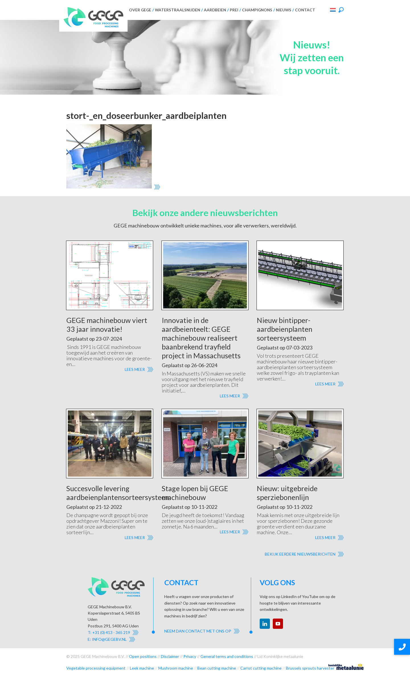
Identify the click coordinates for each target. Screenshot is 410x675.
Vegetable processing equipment (96, 668)
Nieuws (283, 10)
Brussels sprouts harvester (310, 668)
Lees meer (135, 369)
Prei (234, 10)
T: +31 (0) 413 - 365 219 (109, 632)
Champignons (257, 10)
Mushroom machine (175, 668)
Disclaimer (170, 656)
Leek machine (142, 668)
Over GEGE (140, 10)
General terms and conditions (226, 656)
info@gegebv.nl (109, 639)
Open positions (143, 656)
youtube (278, 624)
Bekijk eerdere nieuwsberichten (300, 554)
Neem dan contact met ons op (197, 631)
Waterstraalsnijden (177, 10)
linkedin (265, 624)
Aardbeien (215, 10)
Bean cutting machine (216, 668)
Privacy (189, 656)
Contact (305, 10)
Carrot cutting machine (261, 668)
